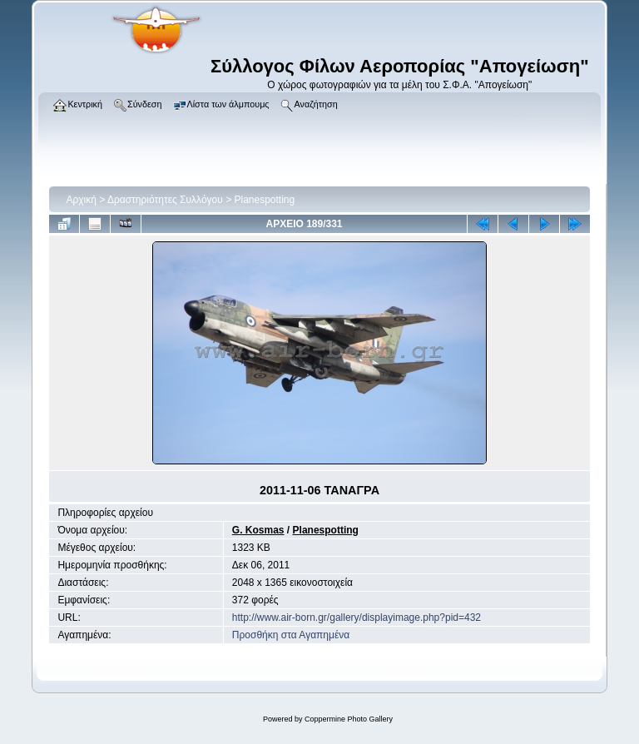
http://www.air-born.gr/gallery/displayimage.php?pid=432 (356, 617)
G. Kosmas (258, 530)
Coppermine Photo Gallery (349, 719)
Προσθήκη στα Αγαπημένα (290, 635)
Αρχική (81, 200)
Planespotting (265, 200)
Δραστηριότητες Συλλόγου (165, 200)
